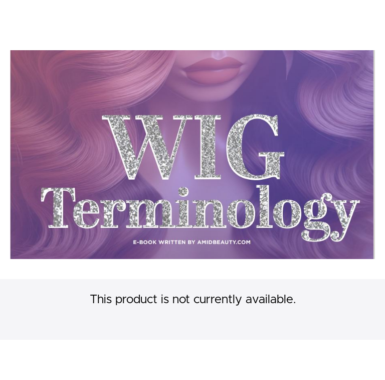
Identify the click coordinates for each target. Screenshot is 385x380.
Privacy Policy (353, 364)
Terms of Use (352, 354)
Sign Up (362, 15)
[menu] (345, 15)
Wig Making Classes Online (101, 15)
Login (333, 15)
